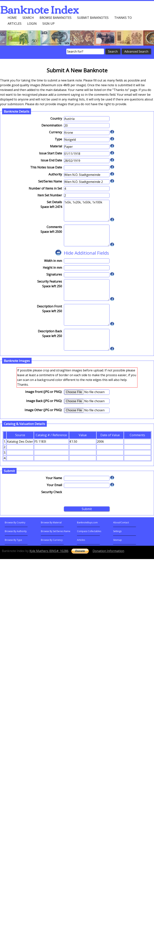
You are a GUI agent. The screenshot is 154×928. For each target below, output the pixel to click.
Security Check (51, 492)
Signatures (54, 274)
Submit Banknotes (93, 18)
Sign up (48, 23)
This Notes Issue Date (46, 167)
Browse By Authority (16, 531)
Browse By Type (13, 540)
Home (12, 18)
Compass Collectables (89, 531)
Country (56, 118)
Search (28, 18)
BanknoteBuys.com (87, 522)
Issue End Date (51, 160)
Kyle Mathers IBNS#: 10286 (48, 551)
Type (58, 139)
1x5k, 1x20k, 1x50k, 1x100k (87, 210)
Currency (55, 132)
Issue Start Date (50, 153)
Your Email (54, 485)
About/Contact (121, 522)
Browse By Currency (52, 540)
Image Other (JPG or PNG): (43, 410)
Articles (14, 23)
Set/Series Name (50, 181)
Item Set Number (49, 195)
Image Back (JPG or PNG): (44, 401)
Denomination (51, 125)
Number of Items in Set (45, 188)
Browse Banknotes (55, 18)
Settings (117, 531)
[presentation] (93, 497)
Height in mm (52, 267)
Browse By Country (15, 522)
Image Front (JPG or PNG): (43, 392)
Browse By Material (51, 522)
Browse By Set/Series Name (55, 531)
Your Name (54, 478)
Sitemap (117, 540)
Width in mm (53, 261)
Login (32, 23)
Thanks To (123, 18)
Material (56, 146)
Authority (55, 174)
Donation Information (108, 551)
